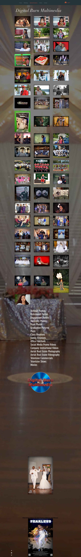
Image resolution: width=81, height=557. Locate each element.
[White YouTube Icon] (11, 552)
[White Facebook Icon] (11, 550)
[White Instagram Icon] (11, 555)
